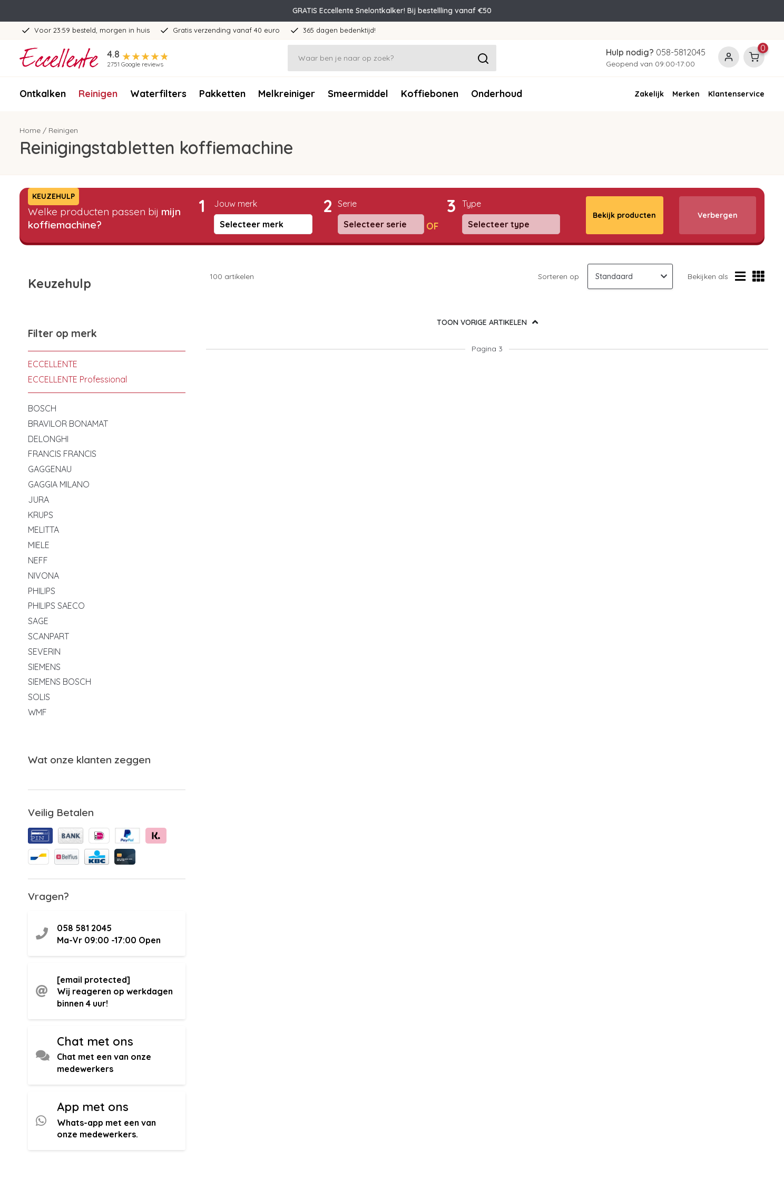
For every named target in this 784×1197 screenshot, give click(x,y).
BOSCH (42, 408)
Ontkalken (42, 94)
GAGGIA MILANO (59, 484)
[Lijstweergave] (740, 276)
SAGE (38, 621)
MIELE (39, 545)
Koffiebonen (429, 94)
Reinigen (98, 94)
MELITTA (43, 529)
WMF (37, 712)
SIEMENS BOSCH (59, 681)
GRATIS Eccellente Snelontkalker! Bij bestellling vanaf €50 (392, 10)
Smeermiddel (358, 94)
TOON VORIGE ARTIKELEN (487, 322)
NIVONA (43, 575)
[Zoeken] (392, 58)
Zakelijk (649, 94)
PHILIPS (41, 591)
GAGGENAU (50, 469)
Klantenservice (736, 94)
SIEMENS (44, 667)
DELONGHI (48, 439)
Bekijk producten (624, 215)
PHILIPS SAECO (56, 605)
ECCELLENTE (52, 364)
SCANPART (48, 636)
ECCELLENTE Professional (77, 379)
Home (30, 130)
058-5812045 (680, 52)
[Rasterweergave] (758, 276)
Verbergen (718, 215)
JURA (38, 499)
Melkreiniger (286, 94)
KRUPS (40, 515)
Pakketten (222, 94)
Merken (686, 94)
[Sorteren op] (630, 276)
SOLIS (39, 697)
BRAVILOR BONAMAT (68, 423)
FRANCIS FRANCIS (62, 453)
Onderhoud (496, 94)
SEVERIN (44, 651)
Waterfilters (158, 94)
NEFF (38, 560)
